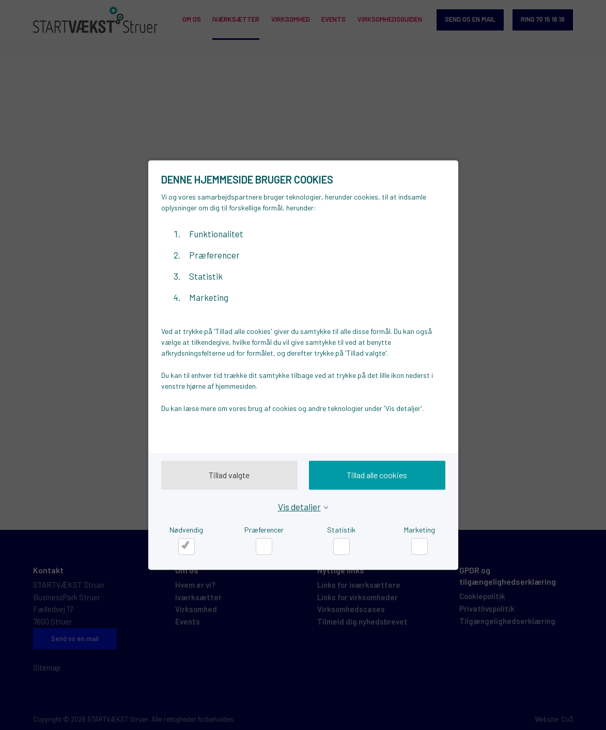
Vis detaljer (299, 506)
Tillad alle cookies (377, 475)
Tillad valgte (229, 475)
